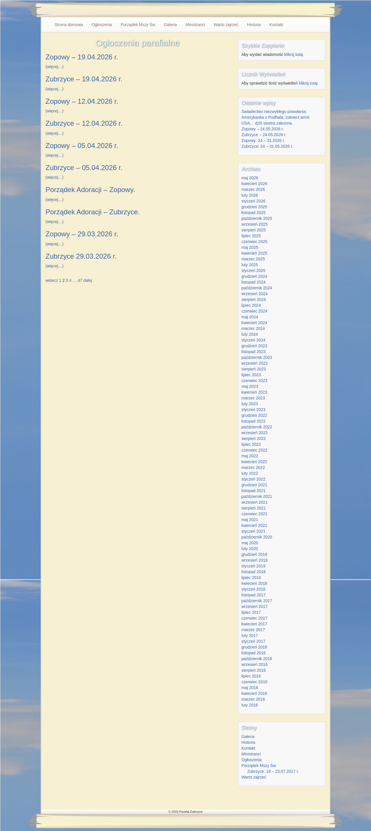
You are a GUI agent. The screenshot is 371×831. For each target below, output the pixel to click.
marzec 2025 (253, 259)
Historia (254, 24)
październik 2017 (256, 600)
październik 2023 (256, 357)
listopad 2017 (253, 595)
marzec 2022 (253, 467)
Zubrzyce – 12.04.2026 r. (84, 123)
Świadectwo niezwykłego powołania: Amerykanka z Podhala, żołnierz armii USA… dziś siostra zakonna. (275, 117)
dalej (87, 280)
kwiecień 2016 (254, 693)
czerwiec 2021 (254, 514)
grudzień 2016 (254, 647)
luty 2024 (249, 334)
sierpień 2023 (253, 369)
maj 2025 (249, 247)
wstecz (52, 280)
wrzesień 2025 (254, 224)
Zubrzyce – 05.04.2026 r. (84, 167)
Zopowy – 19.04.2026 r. (82, 57)
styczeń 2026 (253, 201)
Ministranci (195, 24)
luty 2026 (249, 195)
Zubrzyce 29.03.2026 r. (81, 256)
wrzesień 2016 (254, 664)
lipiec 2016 (251, 676)
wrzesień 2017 (254, 606)
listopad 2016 (253, 653)
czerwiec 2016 (254, 682)
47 (80, 280)
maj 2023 (249, 386)
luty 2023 (249, 403)
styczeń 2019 (253, 566)
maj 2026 (249, 178)
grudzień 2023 (254, 346)
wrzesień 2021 (254, 502)
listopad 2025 (253, 212)
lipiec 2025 (251, 235)
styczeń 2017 (253, 641)
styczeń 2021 (253, 531)
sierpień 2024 (253, 299)
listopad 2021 (253, 490)
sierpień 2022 (253, 438)
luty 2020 (249, 548)
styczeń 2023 (253, 409)
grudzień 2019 (254, 554)
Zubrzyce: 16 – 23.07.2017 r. (273, 771)
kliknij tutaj (293, 54)
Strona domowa (68, 24)
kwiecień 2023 (254, 392)
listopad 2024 (253, 282)
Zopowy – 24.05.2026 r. (262, 129)
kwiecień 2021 (254, 525)
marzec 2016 (253, 699)
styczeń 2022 (253, 479)
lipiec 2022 (251, 444)
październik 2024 (256, 288)
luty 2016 (249, 705)
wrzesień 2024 (254, 293)
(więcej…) (54, 66)
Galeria (170, 24)
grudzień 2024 (254, 276)
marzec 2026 (253, 189)
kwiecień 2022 (254, 461)
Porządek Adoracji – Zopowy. (90, 189)
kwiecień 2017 (254, 624)
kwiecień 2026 (254, 183)
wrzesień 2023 (254, 363)
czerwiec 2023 (254, 380)
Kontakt (276, 24)
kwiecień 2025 (254, 253)
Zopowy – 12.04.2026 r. (82, 101)
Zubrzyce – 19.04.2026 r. (84, 79)
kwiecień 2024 (254, 322)
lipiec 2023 (251, 374)
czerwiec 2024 (254, 311)
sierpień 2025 (253, 230)
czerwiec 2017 (254, 618)
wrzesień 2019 (254, 560)
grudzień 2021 (254, 485)
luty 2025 (249, 264)
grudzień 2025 (254, 206)
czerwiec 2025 (254, 241)
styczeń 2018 (253, 589)
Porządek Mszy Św (138, 24)
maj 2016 (249, 687)
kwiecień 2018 (254, 583)
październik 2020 (256, 537)
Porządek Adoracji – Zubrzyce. (93, 212)
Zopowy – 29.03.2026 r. (82, 234)
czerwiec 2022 (254, 450)
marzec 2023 (253, 398)
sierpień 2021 (253, 508)
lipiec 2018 (251, 577)
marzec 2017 (253, 629)
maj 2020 (249, 542)
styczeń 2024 (253, 340)
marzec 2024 (253, 328)
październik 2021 (256, 496)
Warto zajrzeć (226, 24)
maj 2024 (249, 317)
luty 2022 (249, 473)
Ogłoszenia (102, 24)
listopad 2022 (253, 421)
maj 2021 (249, 519)
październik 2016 (256, 658)
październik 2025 (256, 218)
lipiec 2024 (251, 305)
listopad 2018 (253, 571)
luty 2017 (249, 635)
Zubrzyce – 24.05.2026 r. (263, 134)
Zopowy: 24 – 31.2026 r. (263, 140)
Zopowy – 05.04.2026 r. (82, 145)
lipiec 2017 (251, 612)
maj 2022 (249, 456)
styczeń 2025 (253, 270)
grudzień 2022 (254, 415)
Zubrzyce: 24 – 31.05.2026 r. (267, 146)
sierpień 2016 (253, 670)
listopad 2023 (253, 351)
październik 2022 (256, 427)
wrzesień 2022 (254, 432)
